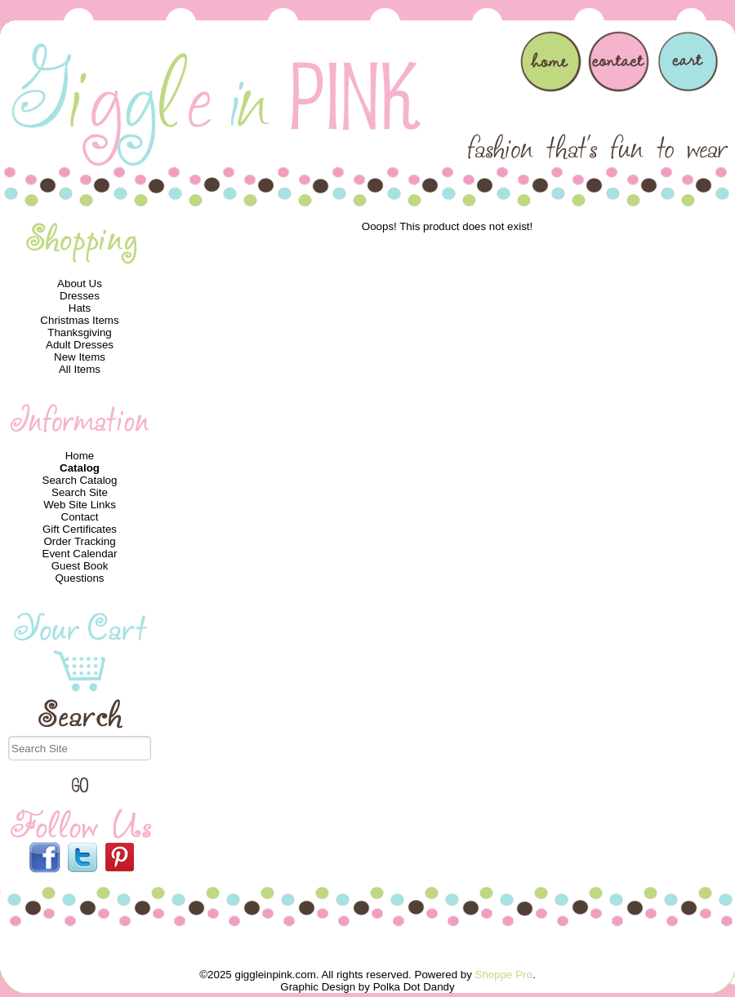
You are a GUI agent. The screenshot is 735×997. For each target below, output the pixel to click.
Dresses (80, 296)
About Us (79, 283)
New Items (79, 357)
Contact (80, 517)
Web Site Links (79, 504)
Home (80, 456)
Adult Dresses (80, 345)
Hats (80, 308)
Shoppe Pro (503, 974)
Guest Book (80, 566)
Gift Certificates (79, 529)
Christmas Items (79, 320)
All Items (79, 369)
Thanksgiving (79, 332)
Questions (79, 578)
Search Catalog (80, 480)
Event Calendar (80, 553)
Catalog (80, 468)
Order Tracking (79, 541)
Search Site (79, 492)
